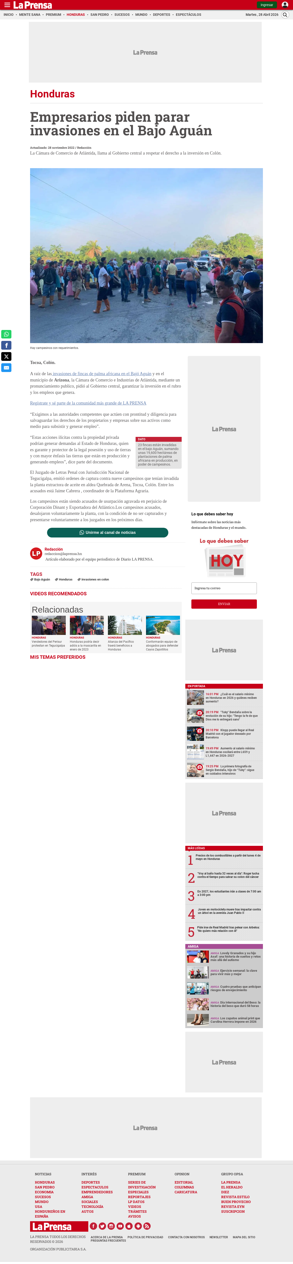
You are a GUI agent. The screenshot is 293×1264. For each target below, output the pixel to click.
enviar (224, 604)
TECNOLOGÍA (92, 1206)
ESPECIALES (138, 1192)
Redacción (84, 147)
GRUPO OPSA (232, 1174)
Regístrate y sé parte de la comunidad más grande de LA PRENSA (88, 403)
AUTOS (87, 1211)
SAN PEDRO (45, 1187)
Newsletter (219, 1237)
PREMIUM (137, 1174)
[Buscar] (285, 14)
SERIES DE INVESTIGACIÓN (142, 1184)
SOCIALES (89, 1201)
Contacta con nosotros (186, 1237)
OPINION (182, 1174)
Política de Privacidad (145, 1237)
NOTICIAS (43, 1174)
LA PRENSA (230, 1182)
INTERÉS (89, 1174)
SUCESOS (43, 1197)
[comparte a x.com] (6, 356)
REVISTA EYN (232, 1206)
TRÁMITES (137, 1211)
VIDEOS (134, 1206)
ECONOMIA (44, 1192)
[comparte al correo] (6, 367)
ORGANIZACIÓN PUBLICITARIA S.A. (58, 1249)
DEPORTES (90, 1182)
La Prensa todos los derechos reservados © (58, 1239)
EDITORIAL (184, 1182)
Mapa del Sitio (244, 1237)
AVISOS (134, 1216)
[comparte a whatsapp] (6, 334)
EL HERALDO (232, 1187)
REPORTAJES (139, 1197)
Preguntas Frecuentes (108, 1240)
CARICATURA (186, 1192)
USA (38, 1206)
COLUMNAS (184, 1187)
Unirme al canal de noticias (111, 533)
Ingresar (267, 5)
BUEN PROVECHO (236, 1201)
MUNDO (42, 1201)
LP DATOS (136, 1201)
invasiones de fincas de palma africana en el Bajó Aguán (101, 373)
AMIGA (87, 1197)
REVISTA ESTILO (235, 1197)
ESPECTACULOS (94, 1187)
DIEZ (225, 1192)
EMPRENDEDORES (97, 1192)
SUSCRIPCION (233, 1211)
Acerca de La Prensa (107, 1237)
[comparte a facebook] (6, 345)
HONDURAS (45, 1182)
